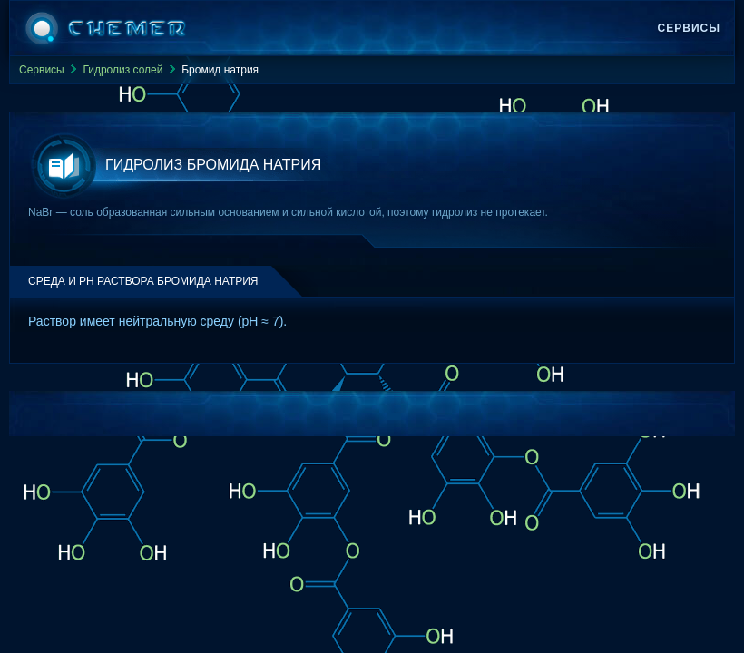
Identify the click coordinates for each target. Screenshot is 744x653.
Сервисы (689, 28)
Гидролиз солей (122, 69)
